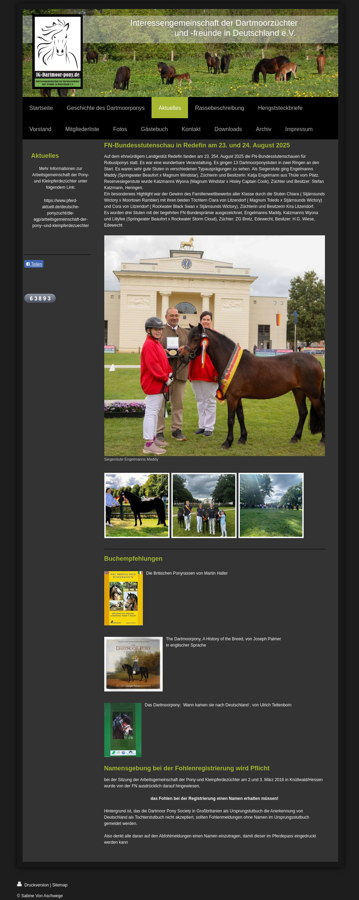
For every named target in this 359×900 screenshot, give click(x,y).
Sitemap (59, 885)
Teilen (34, 264)
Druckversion (33, 884)
